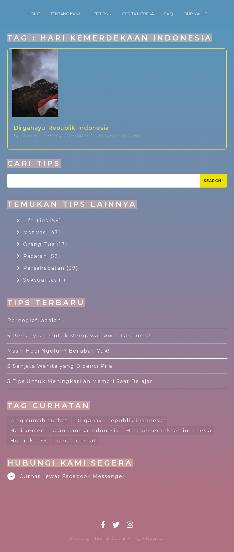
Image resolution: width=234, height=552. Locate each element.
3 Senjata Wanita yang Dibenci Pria (59, 366)
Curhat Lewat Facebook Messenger (66, 476)
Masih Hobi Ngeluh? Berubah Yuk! (58, 351)
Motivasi (38, 232)
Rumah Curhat (40, 136)
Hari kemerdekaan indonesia (168, 431)
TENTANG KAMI (65, 13)
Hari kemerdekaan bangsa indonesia (64, 431)
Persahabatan (47, 268)
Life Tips (104, 136)
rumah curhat (75, 441)
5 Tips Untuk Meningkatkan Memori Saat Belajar (80, 381)
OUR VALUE (195, 13)
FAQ (168, 13)
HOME (33, 13)
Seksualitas (41, 280)
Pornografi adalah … (37, 320)
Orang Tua (42, 244)
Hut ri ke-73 (28, 441)
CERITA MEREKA (138, 13)
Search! (213, 180)
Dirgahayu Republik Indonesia (61, 128)
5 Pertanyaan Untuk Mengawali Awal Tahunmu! (79, 336)
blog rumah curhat (39, 421)
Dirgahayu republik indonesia (119, 421)
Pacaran (38, 256)
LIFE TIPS (101, 13)
